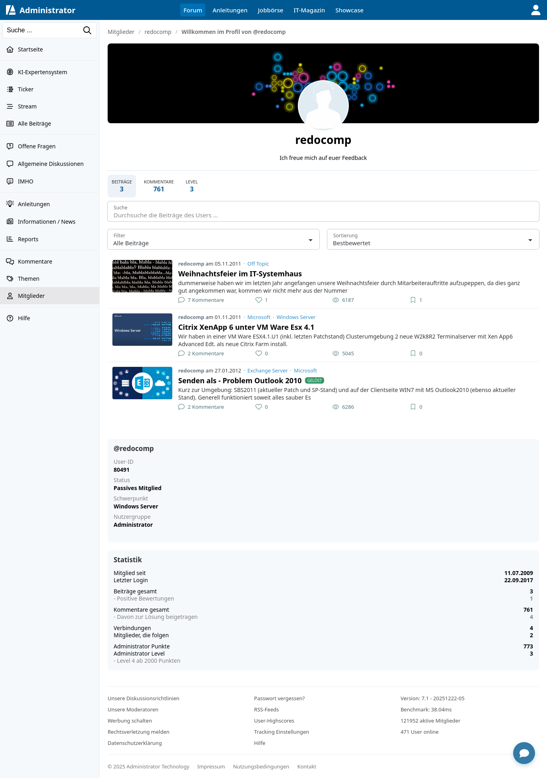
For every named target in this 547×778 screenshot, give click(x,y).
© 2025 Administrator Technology (148, 766)
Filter (119, 235)
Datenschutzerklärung (135, 742)
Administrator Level (139, 653)
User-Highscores (274, 720)
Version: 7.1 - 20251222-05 (432, 698)
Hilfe (259, 742)
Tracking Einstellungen (281, 731)
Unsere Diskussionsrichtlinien (143, 698)
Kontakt (307, 766)
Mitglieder (121, 31)
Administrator (47, 10)
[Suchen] (49, 30)
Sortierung (345, 235)
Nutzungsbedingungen (261, 766)
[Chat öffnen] (524, 753)
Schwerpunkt (131, 498)
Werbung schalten (130, 720)
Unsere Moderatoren (133, 709)
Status (122, 480)
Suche (121, 207)
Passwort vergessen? (279, 698)
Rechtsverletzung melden (138, 731)
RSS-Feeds (266, 709)
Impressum (211, 766)
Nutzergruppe (132, 516)
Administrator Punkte (142, 646)
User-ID (124, 461)
